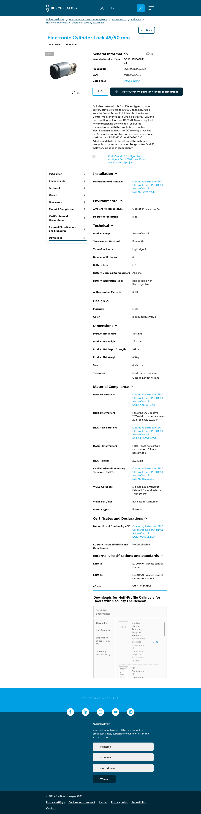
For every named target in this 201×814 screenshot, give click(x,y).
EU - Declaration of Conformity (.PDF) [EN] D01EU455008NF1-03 (138, 678)
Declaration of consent (81, 802)
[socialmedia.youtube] (115, 712)
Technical (68, 188)
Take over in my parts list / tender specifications (146, 92)
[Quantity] (100, 91)
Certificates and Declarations (68, 218)
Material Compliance (68, 209)
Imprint (103, 802)
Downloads (74, 44)
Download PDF (132, 81)
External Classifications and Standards (68, 229)
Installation (68, 174)
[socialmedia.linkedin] (85, 712)
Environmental (68, 181)
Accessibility (138, 802)
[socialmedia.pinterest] (130, 712)
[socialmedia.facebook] (70, 712)
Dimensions (68, 202)
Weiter (104, 779)
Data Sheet (55, 44)
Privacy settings (55, 802)
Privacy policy (119, 802)
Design (68, 195)
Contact (51, 808)
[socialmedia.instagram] (100, 712)
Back (146, 30)
